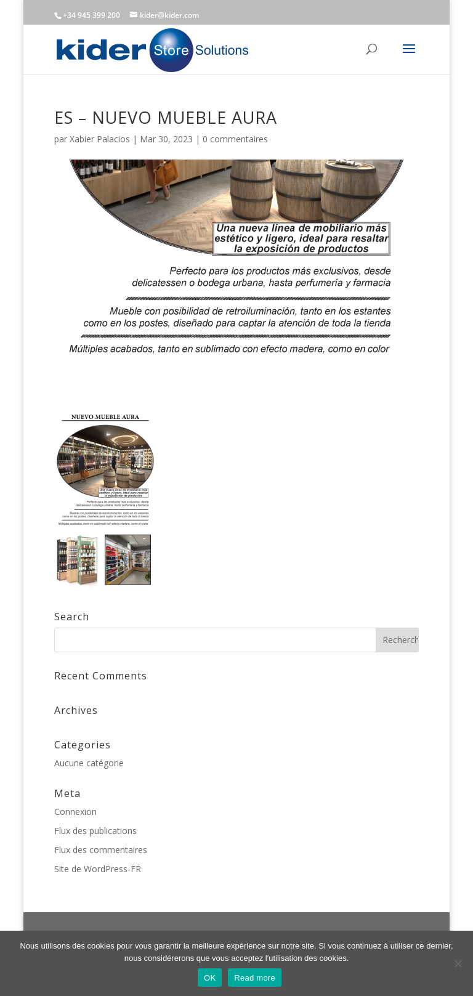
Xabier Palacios (100, 139)
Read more (254, 977)
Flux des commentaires (100, 850)
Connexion (75, 811)
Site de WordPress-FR (97, 869)
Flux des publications (95, 830)
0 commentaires (235, 139)
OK (210, 977)
